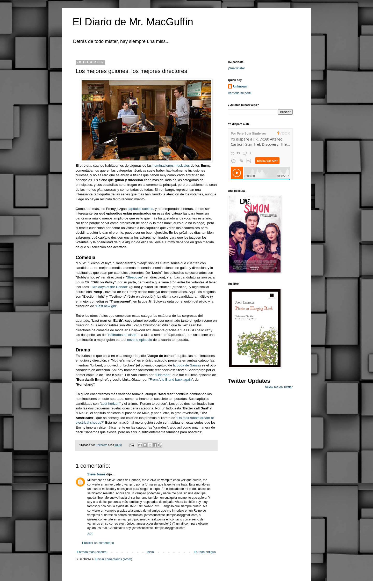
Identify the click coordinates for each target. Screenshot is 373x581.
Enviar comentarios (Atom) (113, 559)
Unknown (240, 86)
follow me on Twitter (279, 387)
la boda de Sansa (186, 365)
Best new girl (106, 306)
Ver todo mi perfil (239, 93)
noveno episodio (139, 340)
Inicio (150, 552)
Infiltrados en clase (122, 335)
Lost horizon (110, 404)
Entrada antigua (205, 552)
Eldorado (162, 375)
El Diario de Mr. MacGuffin (133, 21)
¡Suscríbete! (236, 68)
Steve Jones (96, 474)
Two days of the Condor (109, 287)
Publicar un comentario (98, 543)
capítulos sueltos (140, 209)
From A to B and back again (171, 379)
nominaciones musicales (171, 165)
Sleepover (134, 277)
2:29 (90, 534)
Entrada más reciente (91, 552)
